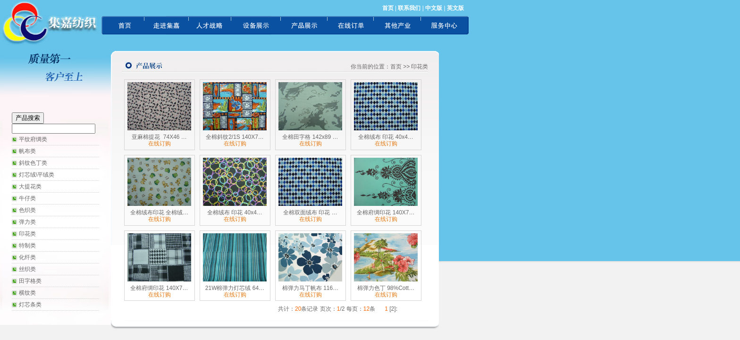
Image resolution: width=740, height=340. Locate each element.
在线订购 (159, 143)
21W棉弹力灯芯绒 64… (234, 288)
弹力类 (27, 222)
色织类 (27, 210)
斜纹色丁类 (33, 163)
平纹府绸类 (33, 139)
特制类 (27, 245)
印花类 (27, 233)
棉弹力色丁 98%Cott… (385, 288)
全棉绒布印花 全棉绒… (159, 212)
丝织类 (27, 269)
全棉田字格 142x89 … (310, 137)
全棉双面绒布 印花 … (310, 212)
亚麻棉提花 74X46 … (159, 137)
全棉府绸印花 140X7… (385, 212)
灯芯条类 (30, 304)
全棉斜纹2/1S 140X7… (235, 137)
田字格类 (30, 281)
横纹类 (27, 292)
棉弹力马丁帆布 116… (310, 288)
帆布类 (27, 151)
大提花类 (30, 186)
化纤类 (27, 257)
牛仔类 (27, 198)
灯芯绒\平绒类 (36, 174)
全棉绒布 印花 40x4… (385, 137)
